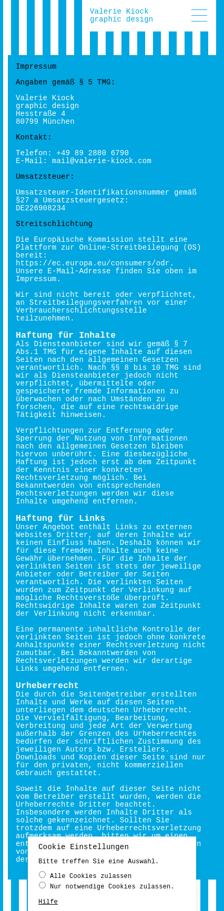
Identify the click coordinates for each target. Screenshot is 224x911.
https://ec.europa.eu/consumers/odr (92, 263)
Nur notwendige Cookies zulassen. (107, 888)
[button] (199, 15)
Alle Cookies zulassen (85, 877)
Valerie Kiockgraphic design (121, 15)
